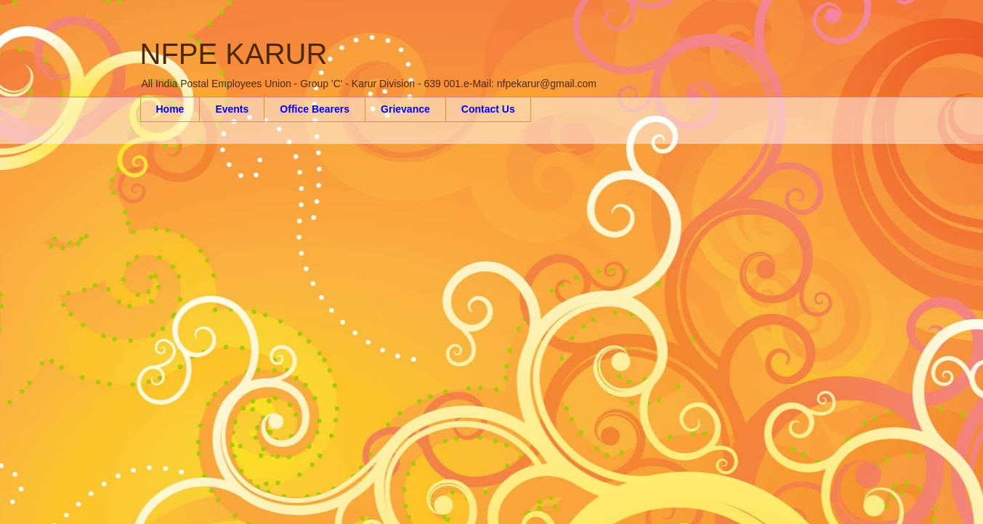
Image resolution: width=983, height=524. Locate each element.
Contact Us (488, 109)
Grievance (405, 109)
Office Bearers (314, 109)
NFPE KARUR (234, 54)
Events (231, 109)
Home (170, 109)
